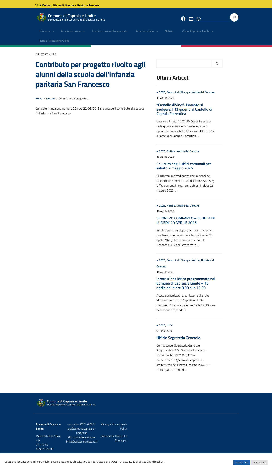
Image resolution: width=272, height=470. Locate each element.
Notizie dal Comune (217, 95)
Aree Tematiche (145, 34)
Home (38, 101)
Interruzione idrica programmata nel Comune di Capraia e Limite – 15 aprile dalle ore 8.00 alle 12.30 (200, 286)
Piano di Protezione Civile (54, 43)
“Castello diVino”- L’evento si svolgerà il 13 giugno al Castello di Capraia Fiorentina (199, 112)
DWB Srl (216, 434)
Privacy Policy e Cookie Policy (219, 427)
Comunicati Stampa (192, 95)
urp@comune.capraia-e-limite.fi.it (136, 431)
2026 (176, 95)
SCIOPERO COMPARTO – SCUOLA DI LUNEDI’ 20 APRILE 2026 (200, 223)
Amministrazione (71, 34)
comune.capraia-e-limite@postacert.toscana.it (139, 435)
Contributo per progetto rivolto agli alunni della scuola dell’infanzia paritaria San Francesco (90, 77)
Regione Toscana (91, 4)
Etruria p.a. (230, 434)
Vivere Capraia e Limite (196, 34)
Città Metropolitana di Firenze (57, 4)
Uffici (184, 328)
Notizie (169, 34)
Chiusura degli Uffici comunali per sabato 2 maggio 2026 (198, 168)
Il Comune (44, 34)
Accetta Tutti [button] (241, 464)
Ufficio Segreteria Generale (193, 340)
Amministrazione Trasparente (109, 34)
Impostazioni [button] (259, 464)
